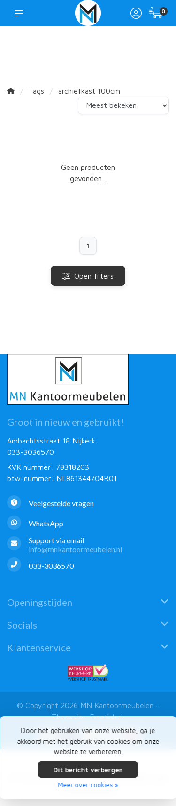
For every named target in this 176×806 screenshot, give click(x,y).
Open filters (88, 276)
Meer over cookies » (88, 785)
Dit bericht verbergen (88, 770)
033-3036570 (30, 452)
